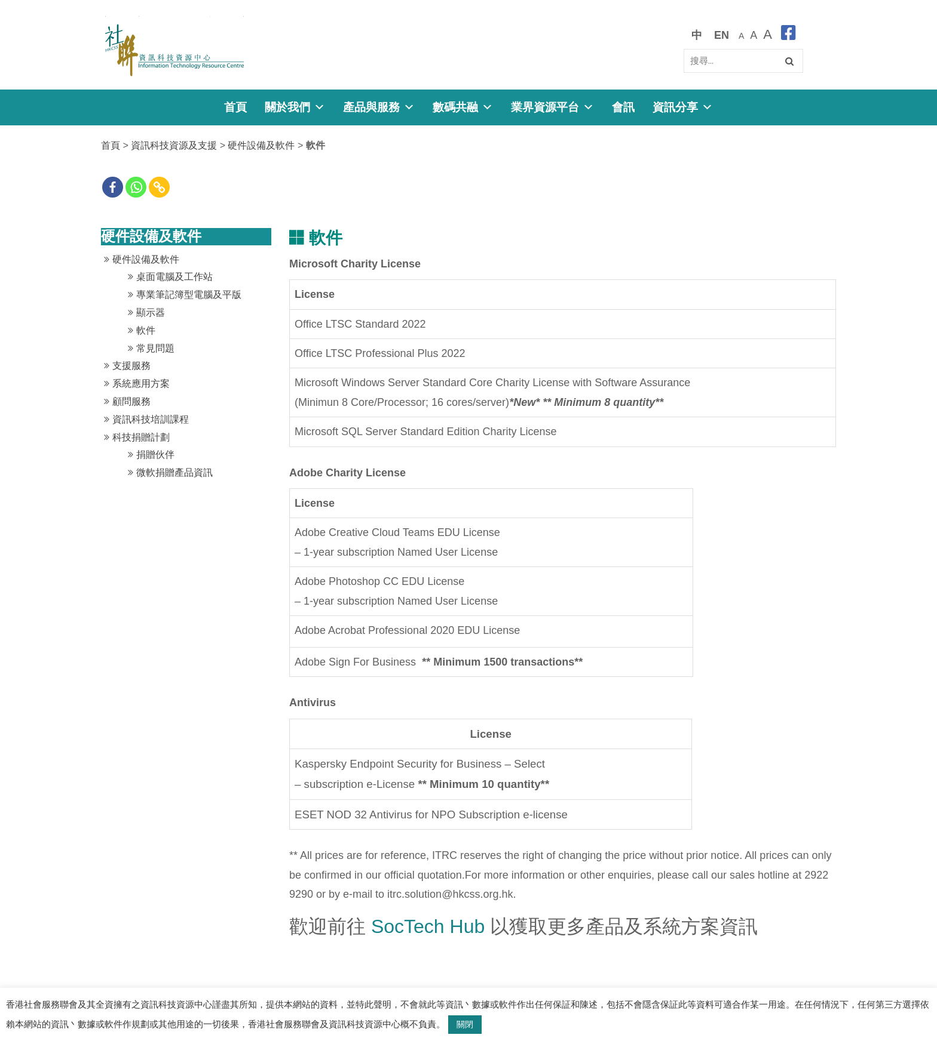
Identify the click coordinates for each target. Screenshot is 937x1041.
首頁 (235, 107)
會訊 (623, 107)
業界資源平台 (552, 107)
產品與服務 (379, 107)
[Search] (743, 61)
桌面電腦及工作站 (174, 277)
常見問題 (155, 348)
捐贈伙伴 (155, 454)
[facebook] (788, 34)
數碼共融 (463, 107)
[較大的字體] (753, 34)
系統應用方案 (141, 383)
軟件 (145, 330)
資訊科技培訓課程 (150, 419)
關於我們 (295, 107)
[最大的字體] (767, 34)
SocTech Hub (428, 926)
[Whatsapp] (135, 187)
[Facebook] (112, 187)
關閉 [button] (465, 1024)
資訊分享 (683, 107)
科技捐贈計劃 (141, 437)
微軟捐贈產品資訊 (174, 472)
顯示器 (150, 312)
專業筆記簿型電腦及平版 (188, 294)
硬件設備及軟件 (261, 145)
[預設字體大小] (741, 34)
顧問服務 (131, 401)
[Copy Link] (159, 187)
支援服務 (131, 366)
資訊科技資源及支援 (174, 145)
